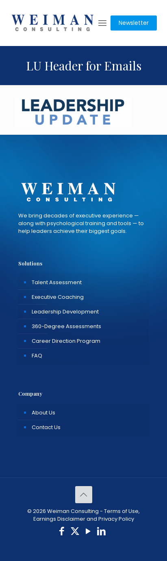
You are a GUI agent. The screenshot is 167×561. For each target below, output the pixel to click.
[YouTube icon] (88, 532)
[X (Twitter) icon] (75, 532)
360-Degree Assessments (66, 326)
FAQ (37, 355)
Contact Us (46, 427)
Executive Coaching (58, 297)
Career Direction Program (66, 341)
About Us (43, 412)
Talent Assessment (57, 282)
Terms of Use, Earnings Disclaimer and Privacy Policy (86, 515)
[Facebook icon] (62, 532)
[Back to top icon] (83, 494)
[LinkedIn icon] (101, 532)
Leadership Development (65, 312)
